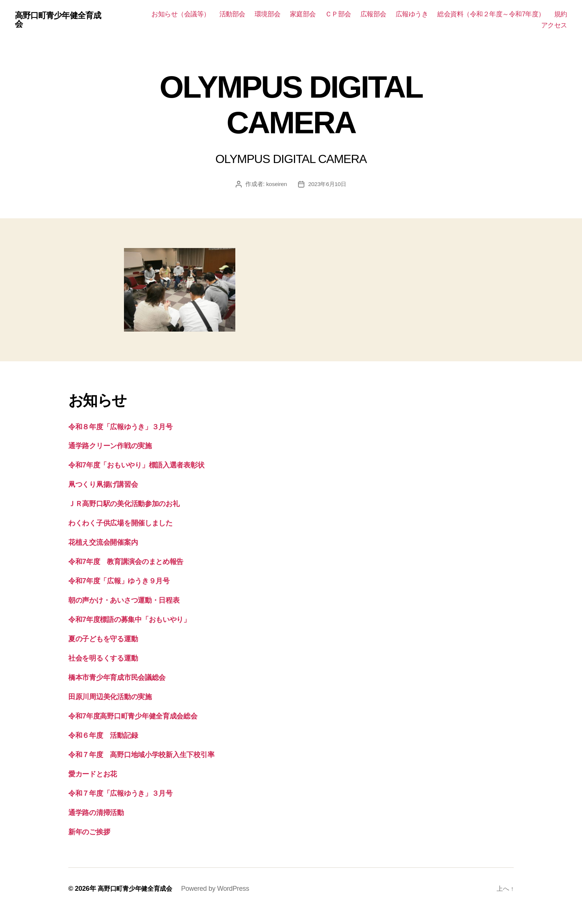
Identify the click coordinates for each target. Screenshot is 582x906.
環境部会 (268, 14)
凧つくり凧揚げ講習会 (107, 483)
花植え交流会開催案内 (107, 541)
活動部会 (232, 14)
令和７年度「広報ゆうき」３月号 (126, 789)
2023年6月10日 (328, 184)
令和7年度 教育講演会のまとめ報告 (132, 560)
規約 (560, 14)
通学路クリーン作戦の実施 (115, 445)
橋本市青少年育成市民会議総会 (122, 675)
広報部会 (373, 14)
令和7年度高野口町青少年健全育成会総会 (139, 713)
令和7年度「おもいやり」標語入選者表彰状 (144, 464)
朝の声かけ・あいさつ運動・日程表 (131, 598)
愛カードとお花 (96, 770)
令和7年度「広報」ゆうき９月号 (125, 579)
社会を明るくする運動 (107, 656)
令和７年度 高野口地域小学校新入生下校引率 (149, 751)
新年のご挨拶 (91, 828)
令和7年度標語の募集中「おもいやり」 (137, 617)
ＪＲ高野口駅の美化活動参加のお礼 (130, 503)
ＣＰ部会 (338, 14)
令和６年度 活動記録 (106, 732)
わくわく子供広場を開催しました (127, 522)
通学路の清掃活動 (99, 809)
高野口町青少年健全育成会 (62, 20)
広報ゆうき (412, 14)
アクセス (554, 25)
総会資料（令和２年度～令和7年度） (491, 14)
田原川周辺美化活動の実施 (114, 694)
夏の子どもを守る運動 (107, 636)
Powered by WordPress (220, 885)
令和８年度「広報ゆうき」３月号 (126, 426)
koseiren (275, 184)
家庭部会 (303, 14)
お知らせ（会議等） (180, 14)
